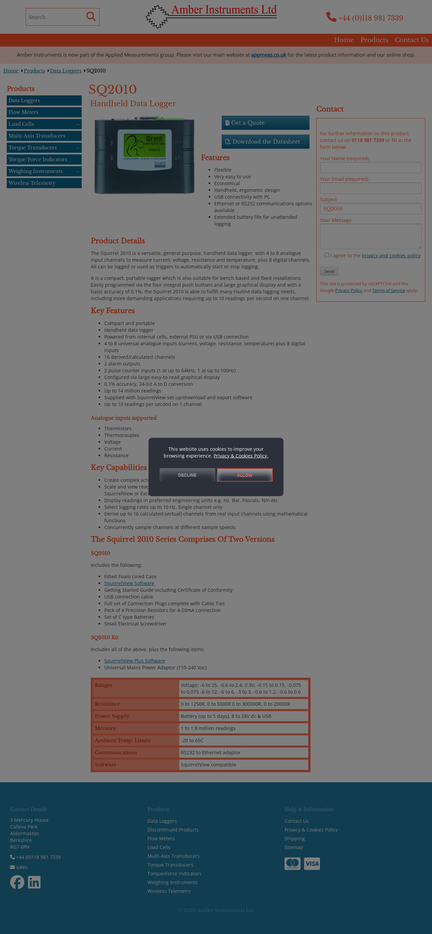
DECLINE (187, 475)
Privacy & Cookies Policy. (241, 456)
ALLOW (244, 475)
